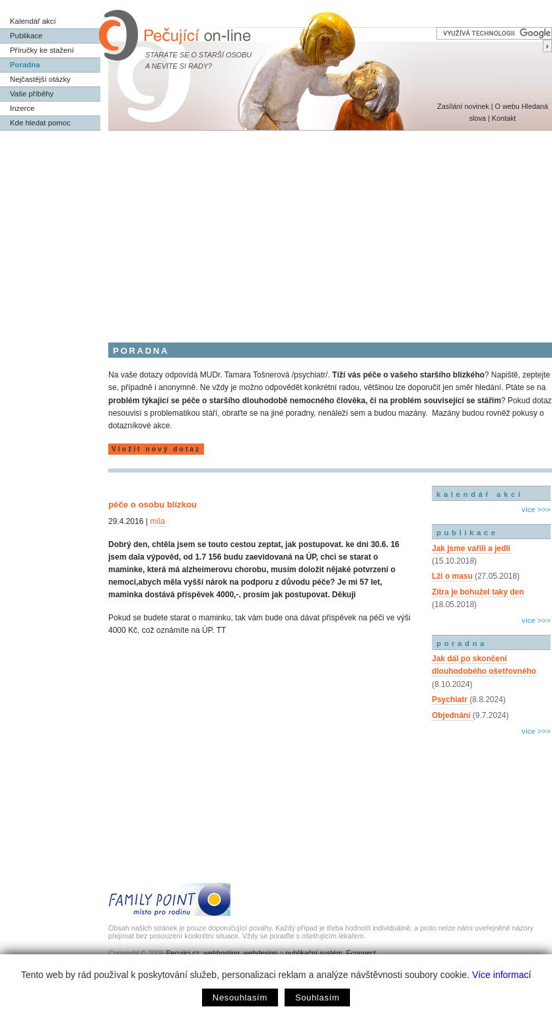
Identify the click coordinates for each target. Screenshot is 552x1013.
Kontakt (504, 118)
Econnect (361, 953)
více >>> (536, 509)
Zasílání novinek (463, 106)
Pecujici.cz (182, 953)
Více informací (501, 974)
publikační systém (313, 953)
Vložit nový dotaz (156, 449)
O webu (507, 106)
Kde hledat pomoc (40, 123)
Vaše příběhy (31, 94)
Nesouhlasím (240, 997)
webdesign (261, 953)
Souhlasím (317, 997)
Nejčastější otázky (40, 79)
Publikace (26, 36)
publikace (467, 533)
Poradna (25, 65)
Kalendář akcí (33, 21)
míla (157, 521)
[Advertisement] (276, 229)
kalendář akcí (479, 494)
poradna (461, 643)
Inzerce (22, 108)
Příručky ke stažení (42, 50)
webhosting (221, 953)
